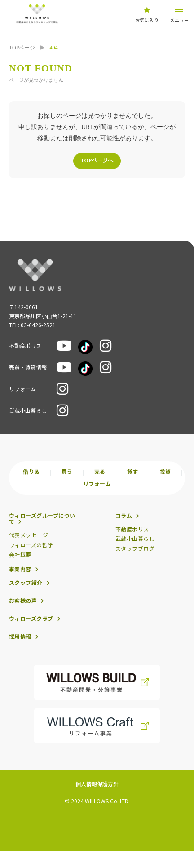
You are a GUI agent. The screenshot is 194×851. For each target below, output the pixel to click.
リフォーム (97, 484)
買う (67, 471)
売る (100, 471)
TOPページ (22, 48)
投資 (165, 471)
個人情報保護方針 (97, 784)
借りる (31, 471)
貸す (132, 471)
